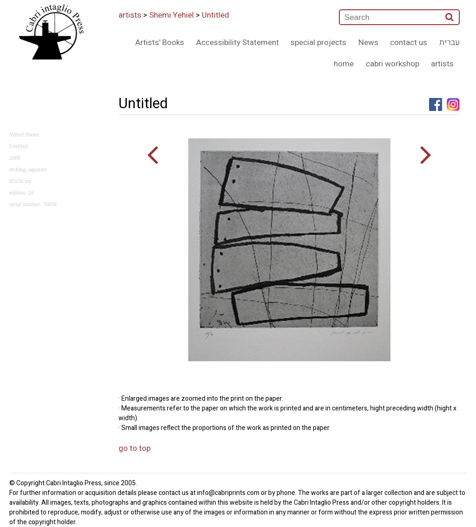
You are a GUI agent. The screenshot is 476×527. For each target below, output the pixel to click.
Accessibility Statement (237, 42)
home (344, 64)
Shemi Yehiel (171, 15)
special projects (318, 42)
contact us (408, 42)
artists (130, 15)
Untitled (215, 15)
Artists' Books (159, 42)
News (368, 42)
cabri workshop (392, 64)
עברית (449, 42)
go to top (135, 448)
